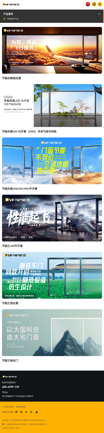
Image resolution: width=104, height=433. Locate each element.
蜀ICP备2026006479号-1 (38, 424)
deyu (17, 428)
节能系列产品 (10, 19)
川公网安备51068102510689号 (14, 424)
